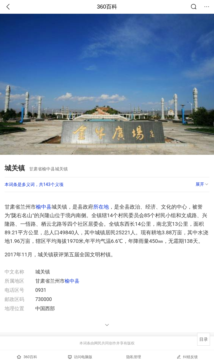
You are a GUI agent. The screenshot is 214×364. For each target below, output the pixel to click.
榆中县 (44, 207)
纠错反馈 (187, 357)
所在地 (101, 207)
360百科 (107, 7)
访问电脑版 (80, 357)
